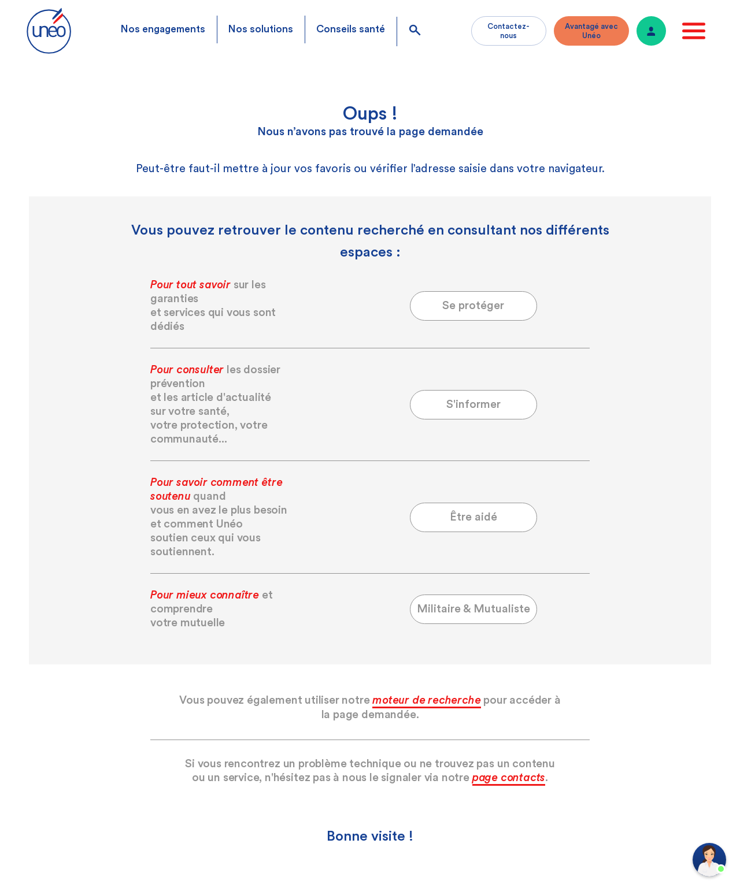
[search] (414, 31)
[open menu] (694, 31)
